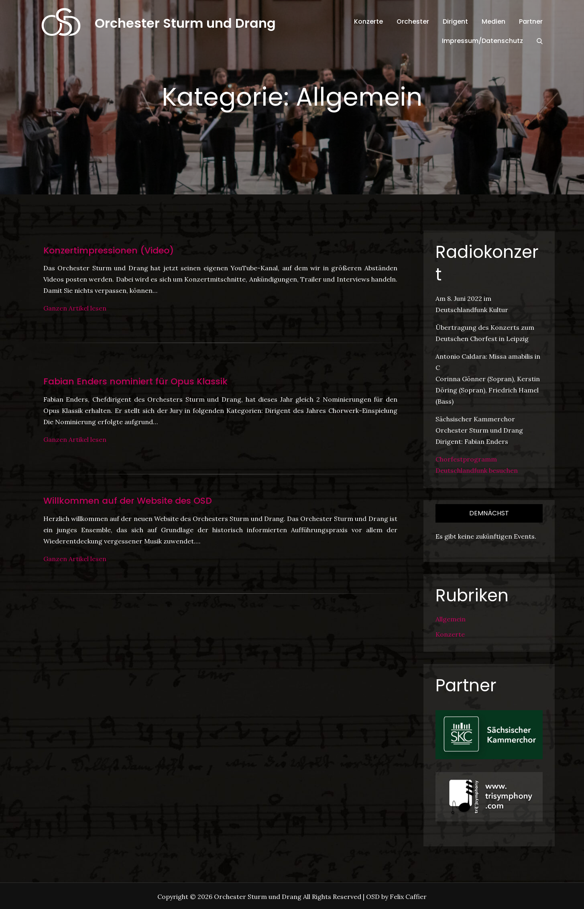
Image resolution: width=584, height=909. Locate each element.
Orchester (413, 21)
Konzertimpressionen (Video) (108, 250)
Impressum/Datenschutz (482, 40)
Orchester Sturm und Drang (185, 23)
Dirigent (455, 21)
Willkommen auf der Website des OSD (127, 500)
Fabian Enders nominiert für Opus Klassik (135, 381)
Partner (531, 21)
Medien (493, 21)
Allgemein (450, 619)
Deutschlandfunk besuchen (476, 470)
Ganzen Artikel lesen (74, 308)
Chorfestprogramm (466, 459)
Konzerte (368, 21)
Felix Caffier (408, 897)
